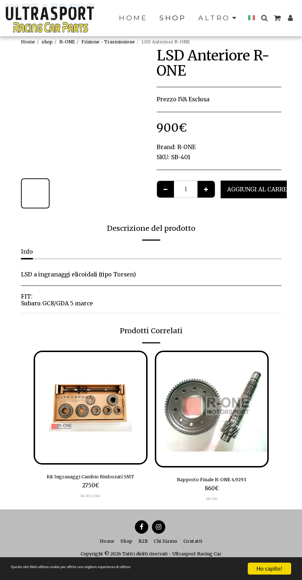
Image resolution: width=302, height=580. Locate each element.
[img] (90, 407)
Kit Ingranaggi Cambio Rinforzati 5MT (90, 477)
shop (47, 42)
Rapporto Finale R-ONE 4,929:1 (212, 480)
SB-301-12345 (90, 498)
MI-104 (211, 501)
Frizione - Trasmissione (108, 42)
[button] (270, 17)
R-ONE (67, 42)
